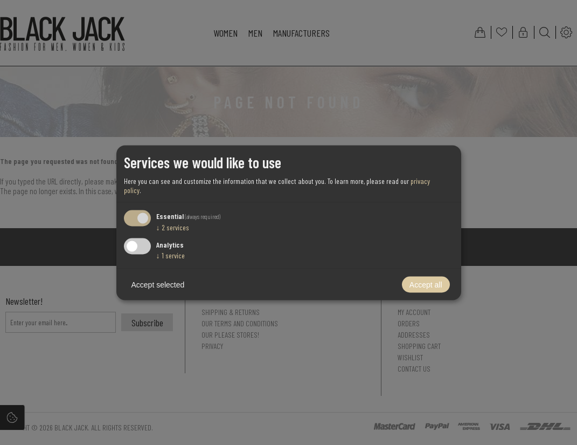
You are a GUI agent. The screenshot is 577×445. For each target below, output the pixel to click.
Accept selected (158, 284)
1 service (170, 254)
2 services (172, 227)
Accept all (425, 284)
